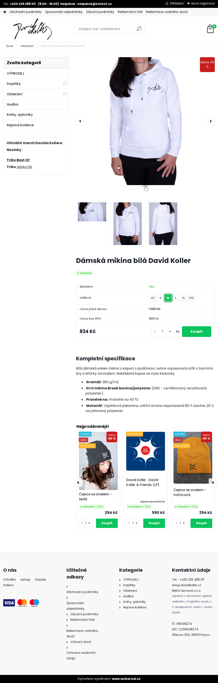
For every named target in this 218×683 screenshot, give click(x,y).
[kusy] (162, 331)
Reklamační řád (130, 12)
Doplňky (14, 83)
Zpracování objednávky (64, 12)
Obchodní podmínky (26, 12)
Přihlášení (177, 3)
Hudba (12, 104)
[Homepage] (4, 12)
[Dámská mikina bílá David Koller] (145, 121)
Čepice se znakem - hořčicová (190, 492)
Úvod (9, 46)
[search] (139, 30)
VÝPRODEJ (15, 73)
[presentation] (80, 121)
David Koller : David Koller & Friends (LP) (142, 482)
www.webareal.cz (126, 679)
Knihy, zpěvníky (20, 114)
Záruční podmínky (100, 12)
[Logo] (32, 29)
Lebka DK (24, 166)
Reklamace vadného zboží (167, 12)
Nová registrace (203, 3)
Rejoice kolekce (20, 125)
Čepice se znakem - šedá (95, 496)
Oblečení (27, 46)
